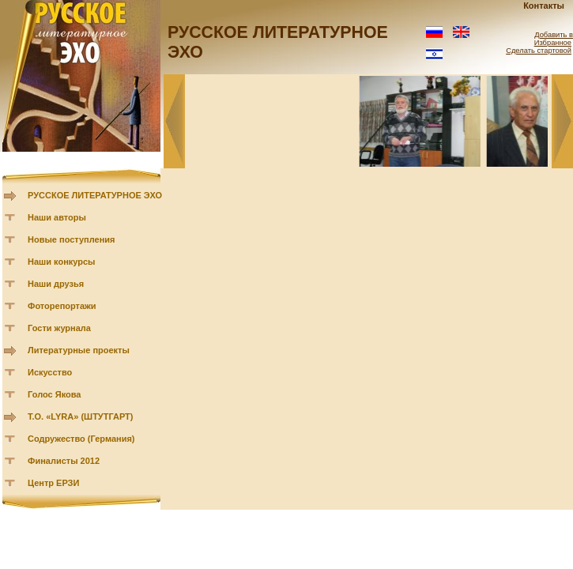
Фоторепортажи (62, 306)
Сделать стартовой (538, 51)
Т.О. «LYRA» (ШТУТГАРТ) (81, 416)
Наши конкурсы (61, 261)
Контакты (543, 5)
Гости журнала (59, 328)
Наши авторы (57, 217)
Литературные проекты (79, 350)
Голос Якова (54, 394)
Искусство (50, 372)
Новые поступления (71, 239)
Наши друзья (56, 283)
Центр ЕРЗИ (53, 483)
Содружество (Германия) (81, 438)
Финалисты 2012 (64, 460)
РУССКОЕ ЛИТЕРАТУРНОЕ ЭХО (95, 195)
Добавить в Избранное (553, 39)
